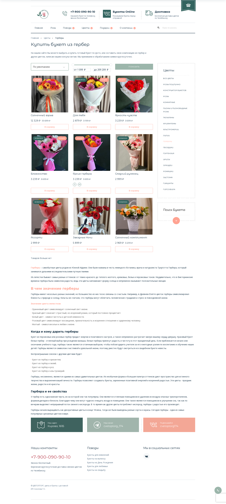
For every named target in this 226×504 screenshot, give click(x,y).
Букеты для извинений (98, 454)
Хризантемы (169, 123)
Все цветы (168, 78)
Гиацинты (168, 183)
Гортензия (168, 153)
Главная (35, 38)
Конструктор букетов (174, 90)
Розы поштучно (171, 84)
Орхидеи (167, 165)
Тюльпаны (168, 117)
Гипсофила (169, 189)
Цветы (47, 38)
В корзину (50, 126)
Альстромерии (171, 129)
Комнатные (169, 102)
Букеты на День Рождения (100, 462)
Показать (134, 66)
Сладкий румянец (126, 173)
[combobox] (50, 67)
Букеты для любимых (97, 466)
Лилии (166, 135)
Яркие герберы (82, 173)
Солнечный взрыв (42, 115)
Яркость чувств (126, 115)
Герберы (59, 38)
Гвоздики (168, 147)
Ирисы (166, 159)
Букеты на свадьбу (96, 470)
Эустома (168, 177)
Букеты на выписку (96, 458)
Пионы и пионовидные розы (175, 110)
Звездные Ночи (82, 237)
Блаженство (39, 173)
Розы (166, 96)
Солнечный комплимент (131, 237)
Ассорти (36, 237)
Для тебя (79, 115)
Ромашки (168, 171)
